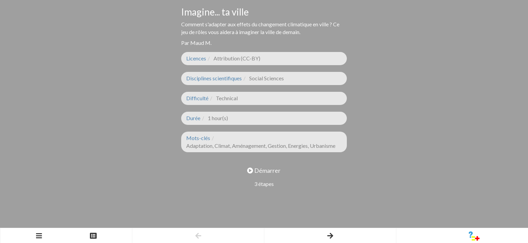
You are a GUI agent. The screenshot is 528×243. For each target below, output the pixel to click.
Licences (196, 58)
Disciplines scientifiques (214, 78)
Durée (193, 118)
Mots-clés (198, 138)
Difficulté (197, 98)
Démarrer (263, 170)
